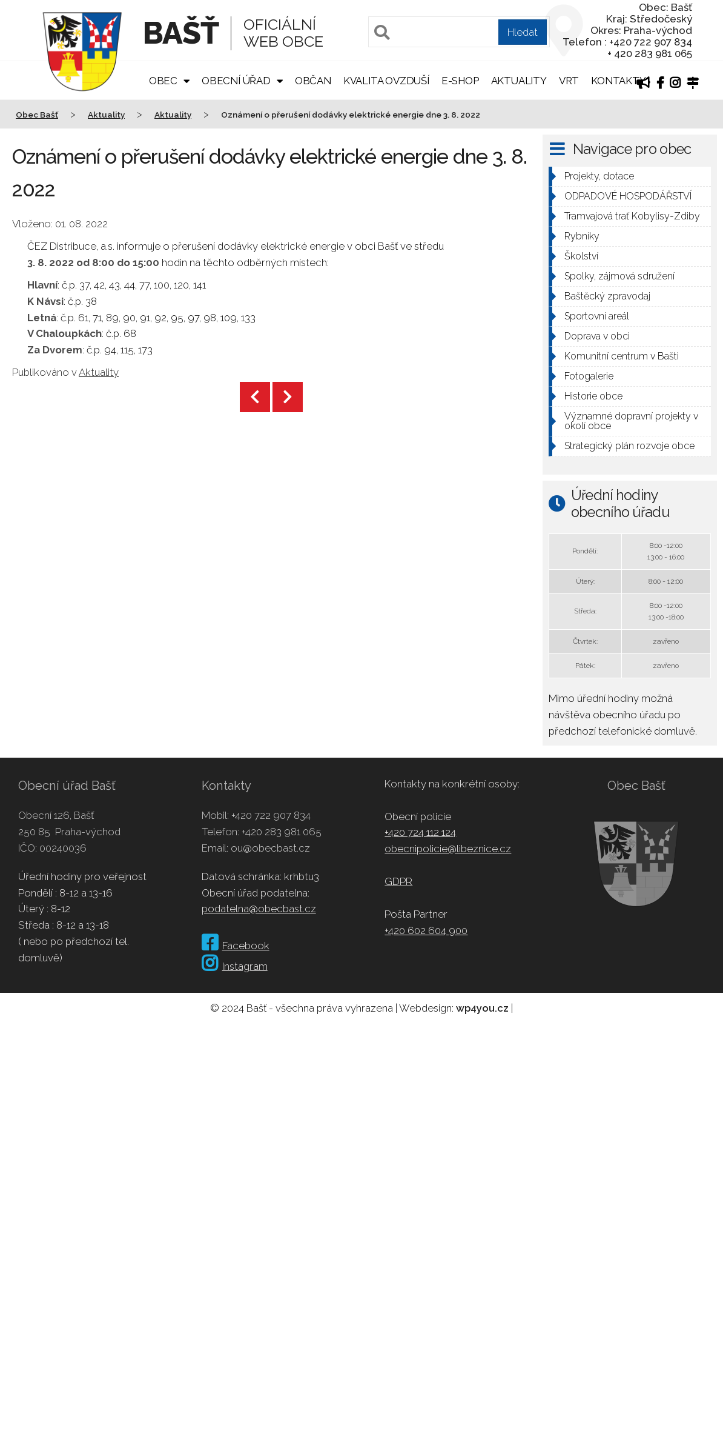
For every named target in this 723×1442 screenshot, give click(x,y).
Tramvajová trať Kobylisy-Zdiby (632, 216)
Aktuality (519, 81)
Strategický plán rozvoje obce (629, 446)
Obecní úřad (236, 81)
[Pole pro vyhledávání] (459, 31)
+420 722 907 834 (271, 815)
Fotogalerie (588, 376)
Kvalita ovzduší (386, 81)
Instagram (235, 966)
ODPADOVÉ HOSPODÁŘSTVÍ (628, 196)
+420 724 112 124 (420, 832)
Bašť (181, 33)
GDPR (398, 881)
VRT (569, 81)
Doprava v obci (597, 336)
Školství (581, 256)
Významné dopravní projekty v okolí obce (631, 421)
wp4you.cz (482, 1008)
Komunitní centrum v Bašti (621, 356)
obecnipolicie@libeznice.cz (448, 849)
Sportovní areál (596, 316)
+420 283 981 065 (282, 832)
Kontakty (618, 81)
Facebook (235, 946)
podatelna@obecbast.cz (259, 909)
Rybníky (581, 236)
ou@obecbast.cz (270, 848)
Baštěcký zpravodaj (607, 296)
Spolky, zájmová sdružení (619, 276)
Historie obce (593, 396)
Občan (313, 81)
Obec (163, 81)
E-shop (460, 81)
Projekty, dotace (599, 176)
